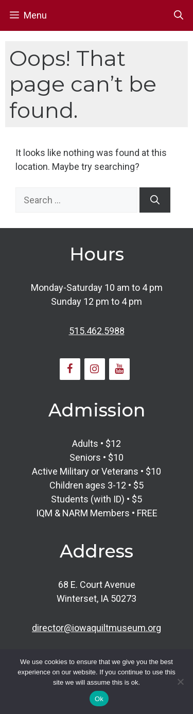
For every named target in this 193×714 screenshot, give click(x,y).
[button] (178, 15)
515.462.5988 (97, 330)
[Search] (154, 200)
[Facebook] (70, 369)
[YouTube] (119, 369)
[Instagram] (94, 369)
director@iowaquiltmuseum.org (96, 627)
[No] (180, 681)
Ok (99, 699)
